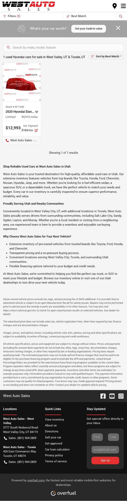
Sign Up (105, 460)
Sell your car (53, 437)
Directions (51, 431)
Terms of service (56, 461)
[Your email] (105, 450)
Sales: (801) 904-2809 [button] (20, 438)
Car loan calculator (57, 449)
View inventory (54, 419)
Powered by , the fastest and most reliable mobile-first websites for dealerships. (63, 486)
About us (51, 425)
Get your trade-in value (88, 28)
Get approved (53, 443)
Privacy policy (54, 455)
